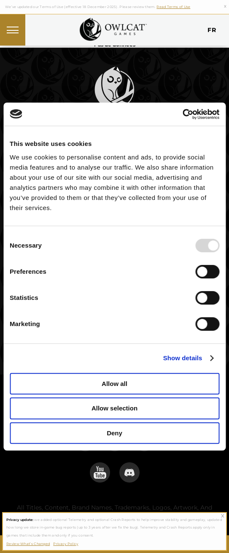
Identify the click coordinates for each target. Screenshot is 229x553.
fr (211, 30)
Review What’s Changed (28, 544)
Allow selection (114, 408)
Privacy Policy (65, 544)
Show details (182, 357)
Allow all (114, 383)
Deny (114, 433)
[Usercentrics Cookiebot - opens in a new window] (182, 114)
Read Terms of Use (173, 7)
